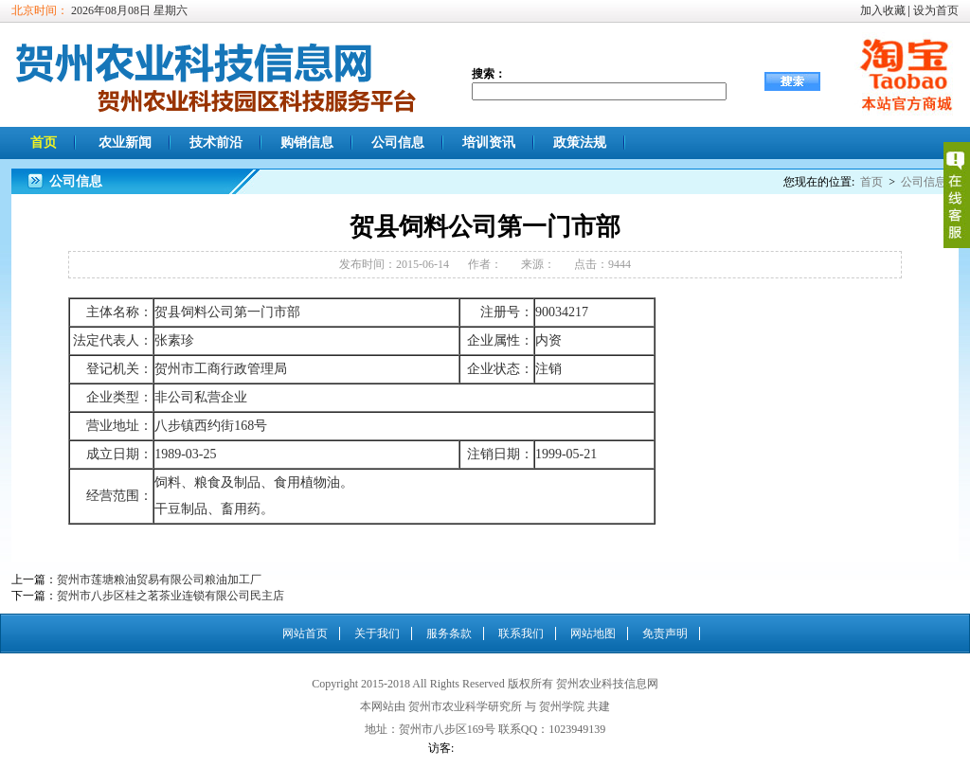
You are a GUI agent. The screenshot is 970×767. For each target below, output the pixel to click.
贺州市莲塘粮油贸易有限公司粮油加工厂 (159, 579)
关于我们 (377, 633)
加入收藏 (883, 10)
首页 (43, 142)
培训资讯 (488, 142)
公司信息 (397, 142)
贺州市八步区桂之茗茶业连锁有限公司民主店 (170, 595)
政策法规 (579, 142)
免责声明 (665, 633)
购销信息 (306, 142)
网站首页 (305, 633)
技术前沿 (215, 142)
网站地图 (593, 633)
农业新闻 (125, 142)
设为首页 (936, 10)
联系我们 (521, 633)
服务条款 (449, 633)
